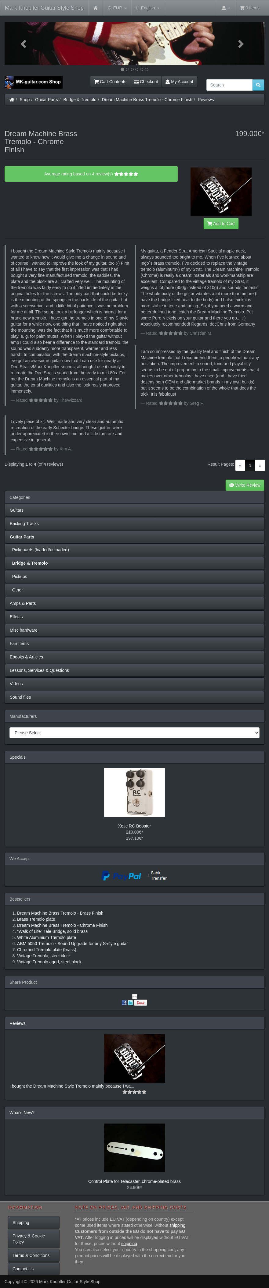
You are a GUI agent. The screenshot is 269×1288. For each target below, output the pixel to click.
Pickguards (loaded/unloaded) (39, 549)
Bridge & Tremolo (80, 99)
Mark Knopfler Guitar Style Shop (44, 8)
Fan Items (19, 643)
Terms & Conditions (31, 1255)
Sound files (20, 697)
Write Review (244, 485)
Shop (25, 99)
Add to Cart (221, 223)
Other (16, 590)
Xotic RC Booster (134, 826)
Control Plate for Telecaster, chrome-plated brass (134, 1181)
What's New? (22, 1112)
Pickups (18, 576)
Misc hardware (24, 630)
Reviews (206, 99)
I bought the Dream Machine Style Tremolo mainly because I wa (70, 1086)
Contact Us (23, 1268)
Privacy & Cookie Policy (29, 1238)
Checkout (146, 81)
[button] (24, 43)
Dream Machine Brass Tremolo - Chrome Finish (147, 99)
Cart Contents (110, 81)
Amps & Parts (23, 603)
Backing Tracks (24, 523)
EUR (117, 8)
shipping (177, 1225)
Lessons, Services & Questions (39, 670)
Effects (16, 616)
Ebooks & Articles (26, 657)
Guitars (17, 510)
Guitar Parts (46, 99)
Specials (17, 757)
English (147, 8)
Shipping (21, 1222)
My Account (179, 81)
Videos (16, 683)
